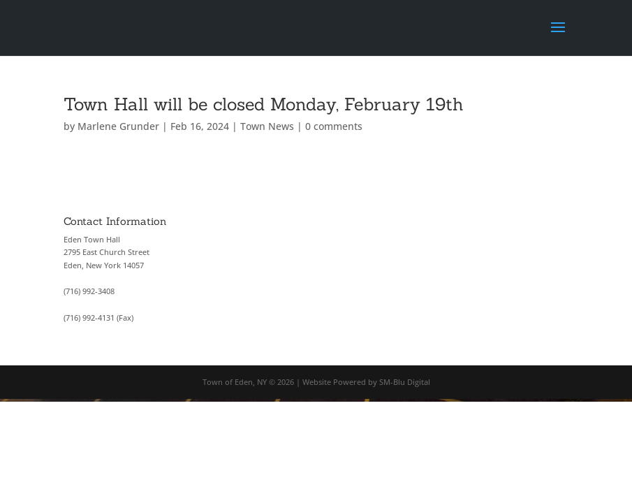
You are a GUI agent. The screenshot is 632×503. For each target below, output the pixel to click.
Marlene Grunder (118, 126)
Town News (267, 126)
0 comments (333, 126)
